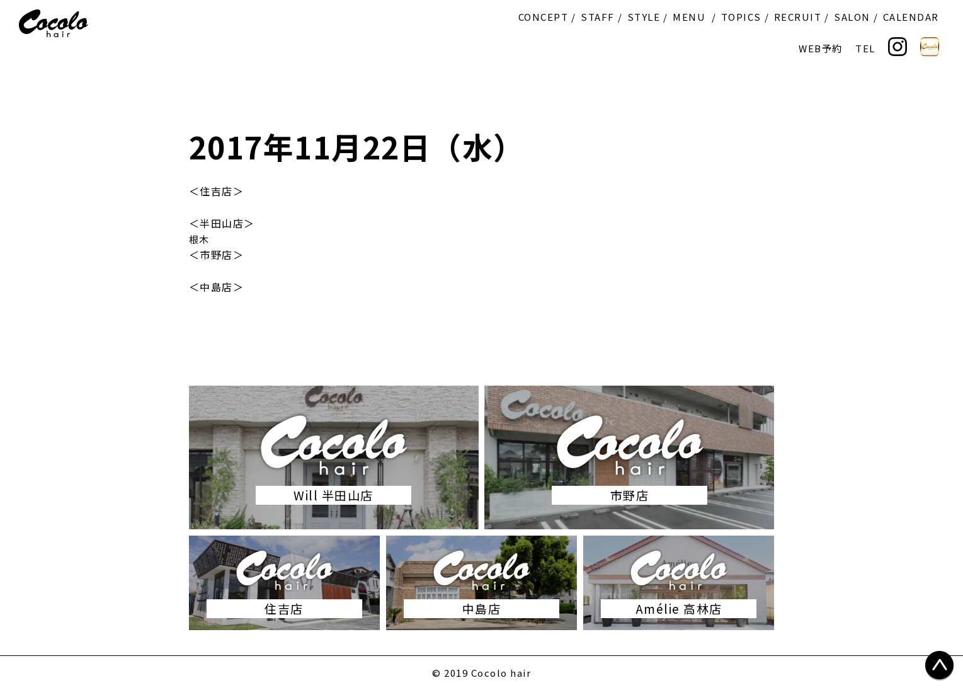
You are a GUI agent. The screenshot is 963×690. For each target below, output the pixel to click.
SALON (852, 16)
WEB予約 (821, 48)
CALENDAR (911, 16)
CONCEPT (543, 16)
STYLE (644, 16)
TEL (865, 48)
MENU (689, 16)
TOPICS (741, 16)
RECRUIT (798, 16)
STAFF (598, 16)
